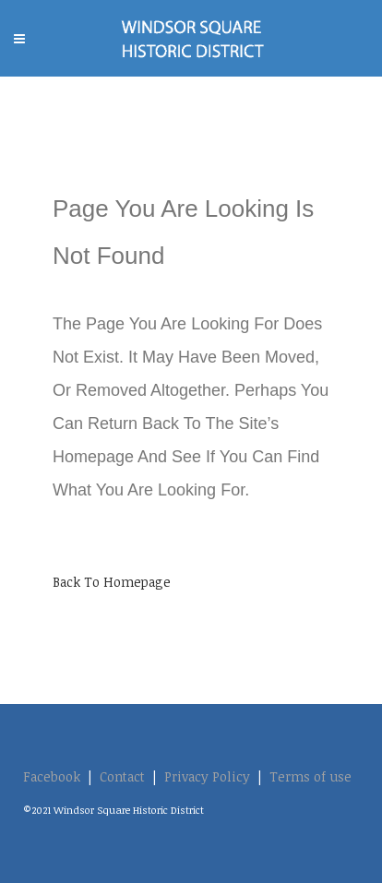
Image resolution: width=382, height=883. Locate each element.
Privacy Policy (207, 776)
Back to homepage (112, 582)
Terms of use (310, 776)
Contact (122, 776)
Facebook (51, 776)
